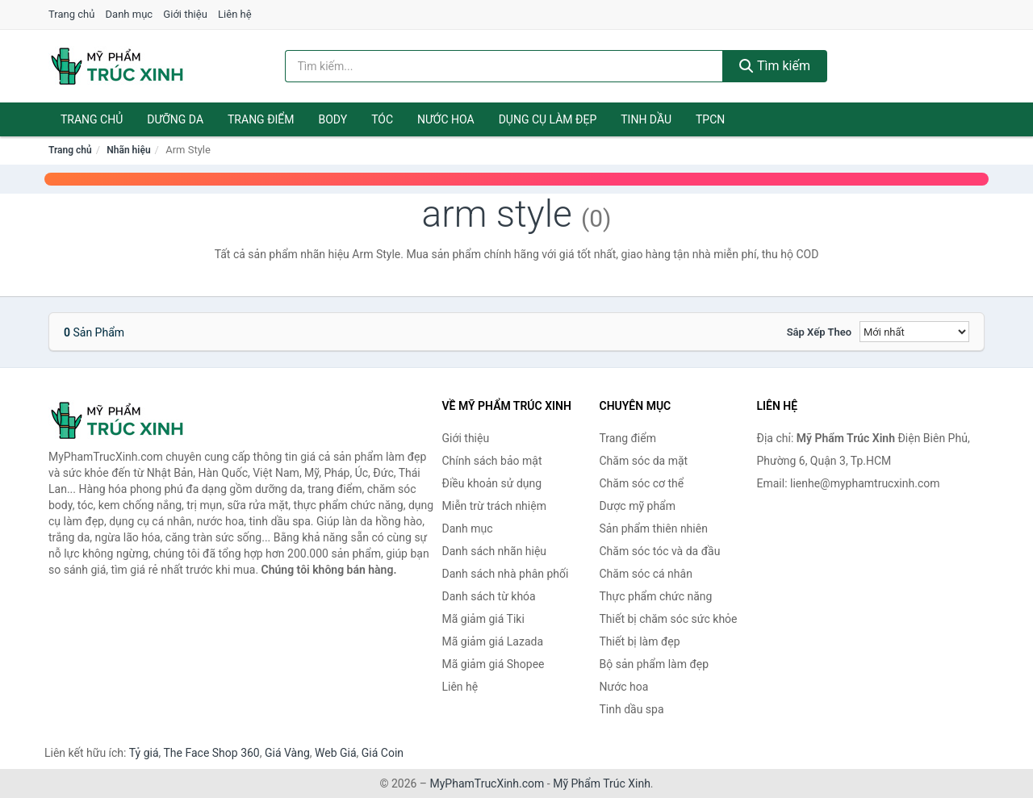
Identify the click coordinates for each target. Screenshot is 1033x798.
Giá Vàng (287, 752)
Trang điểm (261, 119)
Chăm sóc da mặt (644, 460)
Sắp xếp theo (819, 332)
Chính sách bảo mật (492, 460)
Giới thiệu (185, 14)
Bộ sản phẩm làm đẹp (654, 664)
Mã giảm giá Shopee (493, 664)
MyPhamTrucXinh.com (487, 783)
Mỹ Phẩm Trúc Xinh (601, 783)
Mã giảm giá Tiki (483, 618)
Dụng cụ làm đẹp (548, 119)
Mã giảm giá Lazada (493, 641)
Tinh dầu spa (632, 709)
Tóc (382, 119)
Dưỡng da (175, 119)
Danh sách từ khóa (489, 596)
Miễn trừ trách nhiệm (494, 505)
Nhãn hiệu (128, 150)
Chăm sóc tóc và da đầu (660, 551)
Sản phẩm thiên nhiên (654, 528)
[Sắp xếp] (914, 331)
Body (333, 119)
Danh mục (129, 14)
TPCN (710, 119)
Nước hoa (446, 119)
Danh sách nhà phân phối (505, 573)
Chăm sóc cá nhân (646, 573)
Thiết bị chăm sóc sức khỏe (669, 618)
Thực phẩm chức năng (656, 596)
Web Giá (336, 752)
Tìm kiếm (774, 65)
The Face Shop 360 (211, 752)
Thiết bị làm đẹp (640, 641)
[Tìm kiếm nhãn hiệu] (504, 66)
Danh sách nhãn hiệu (494, 551)
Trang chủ (71, 14)
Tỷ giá (144, 752)
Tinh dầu (646, 119)
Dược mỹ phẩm (638, 505)
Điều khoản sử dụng (492, 483)
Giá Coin (383, 752)
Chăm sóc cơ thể (642, 483)
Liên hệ (235, 14)
